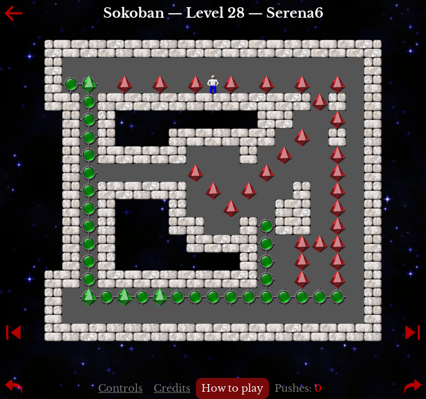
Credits (172, 388)
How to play (232, 388)
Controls (120, 388)
